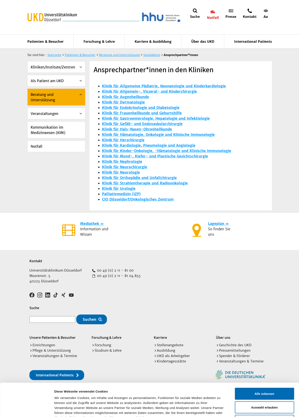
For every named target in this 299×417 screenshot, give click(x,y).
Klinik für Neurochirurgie (124, 167)
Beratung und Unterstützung (43, 97)
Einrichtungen (44, 345)
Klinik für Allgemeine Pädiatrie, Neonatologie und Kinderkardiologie (164, 86)
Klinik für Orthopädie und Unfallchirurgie (139, 178)
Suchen (89, 319)
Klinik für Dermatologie (123, 102)
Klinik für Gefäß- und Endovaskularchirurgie (142, 124)
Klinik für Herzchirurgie (123, 140)
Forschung (103, 345)
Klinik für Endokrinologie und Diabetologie (140, 107)
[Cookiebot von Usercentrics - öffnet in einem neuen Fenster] (27, 409)
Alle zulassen (264, 362)
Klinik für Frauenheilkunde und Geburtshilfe (142, 113)
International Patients (253, 41)
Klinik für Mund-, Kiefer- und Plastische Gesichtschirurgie (155, 156)
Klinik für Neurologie (121, 172)
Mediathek (89, 223)
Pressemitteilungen (235, 350)
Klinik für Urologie (119, 188)
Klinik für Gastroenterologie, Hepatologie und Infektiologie (156, 118)
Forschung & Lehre (99, 41)
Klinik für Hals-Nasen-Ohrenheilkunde (137, 129)
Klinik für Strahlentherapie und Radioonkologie (145, 183)
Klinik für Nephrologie (122, 161)
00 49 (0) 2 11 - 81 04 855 (118, 276)
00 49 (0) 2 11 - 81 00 (115, 270)
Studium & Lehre (108, 350)
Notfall (36, 146)
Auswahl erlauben (264, 376)
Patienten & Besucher (45, 41)
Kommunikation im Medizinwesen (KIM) (48, 130)
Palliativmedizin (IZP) (121, 194)
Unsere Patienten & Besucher (52, 337)
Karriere (160, 337)
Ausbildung (166, 350)
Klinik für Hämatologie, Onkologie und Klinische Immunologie (158, 134)
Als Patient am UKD (47, 81)
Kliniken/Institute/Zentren (53, 67)
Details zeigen (220, 409)
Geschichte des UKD (235, 345)
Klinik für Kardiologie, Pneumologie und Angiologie (148, 145)
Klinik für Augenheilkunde (125, 97)
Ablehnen (264, 389)
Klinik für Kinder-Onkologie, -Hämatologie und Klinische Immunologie (166, 151)
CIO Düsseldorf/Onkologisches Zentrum (138, 199)
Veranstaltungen (44, 113)
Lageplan (216, 223)
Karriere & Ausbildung (153, 41)
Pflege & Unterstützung (52, 350)
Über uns (223, 337)
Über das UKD (202, 41)
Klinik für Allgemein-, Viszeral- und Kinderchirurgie (149, 91)
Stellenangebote (170, 345)
